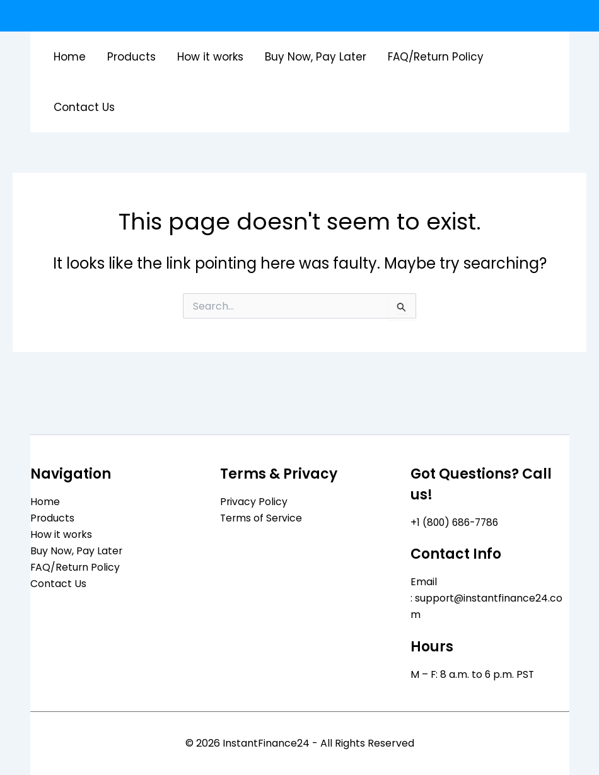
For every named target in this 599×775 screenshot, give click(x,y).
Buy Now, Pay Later (315, 56)
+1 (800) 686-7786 (456, 521)
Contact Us (84, 107)
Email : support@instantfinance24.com (487, 598)
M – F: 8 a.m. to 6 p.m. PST (473, 674)
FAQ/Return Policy (436, 56)
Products (131, 56)
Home (70, 56)
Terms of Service (262, 517)
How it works (210, 56)
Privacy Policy (254, 500)
